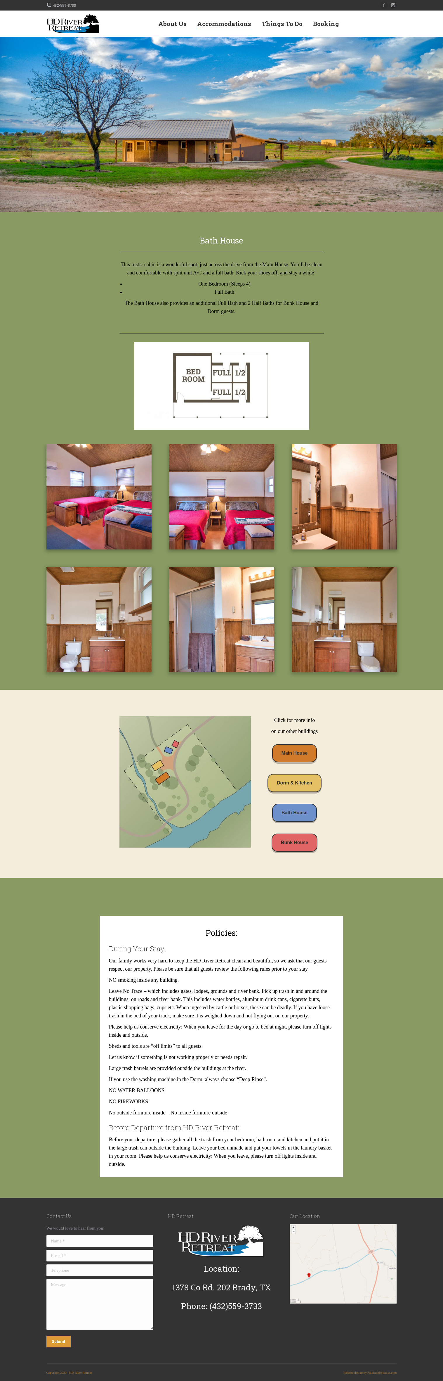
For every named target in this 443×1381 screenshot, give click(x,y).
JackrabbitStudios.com (382, 1372)
